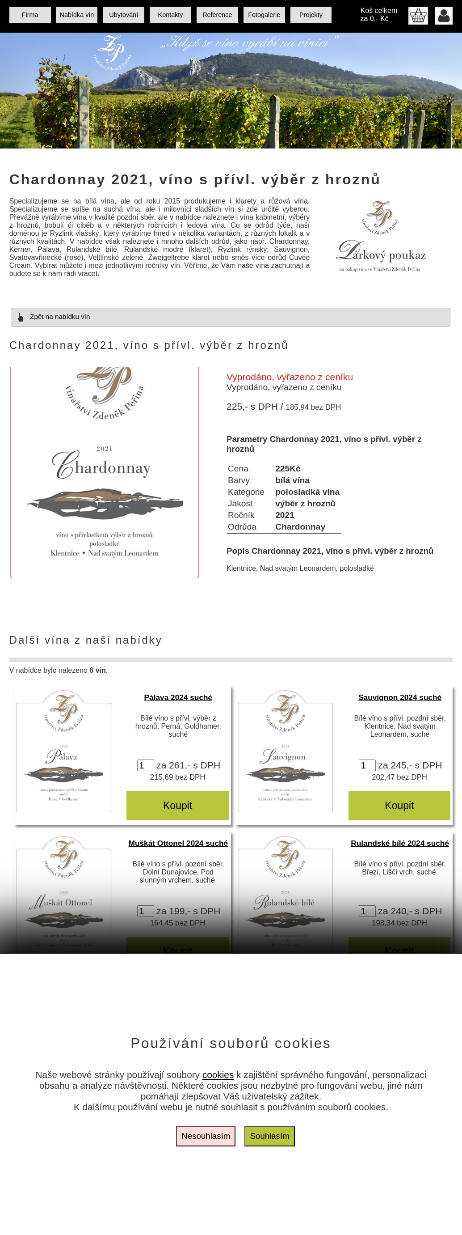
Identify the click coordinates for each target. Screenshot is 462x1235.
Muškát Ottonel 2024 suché (178, 843)
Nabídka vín (77, 14)
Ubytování (123, 14)
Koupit (177, 805)
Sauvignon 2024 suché (399, 697)
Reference (217, 14)
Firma (30, 14)
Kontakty (170, 14)
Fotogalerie (264, 14)
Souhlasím (269, 1136)
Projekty (311, 14)
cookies (218, 1074)
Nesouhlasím (205, 1136)
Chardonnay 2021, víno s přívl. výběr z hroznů (195, 179)
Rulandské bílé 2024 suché (400, 843)
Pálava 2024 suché (178, 697)
